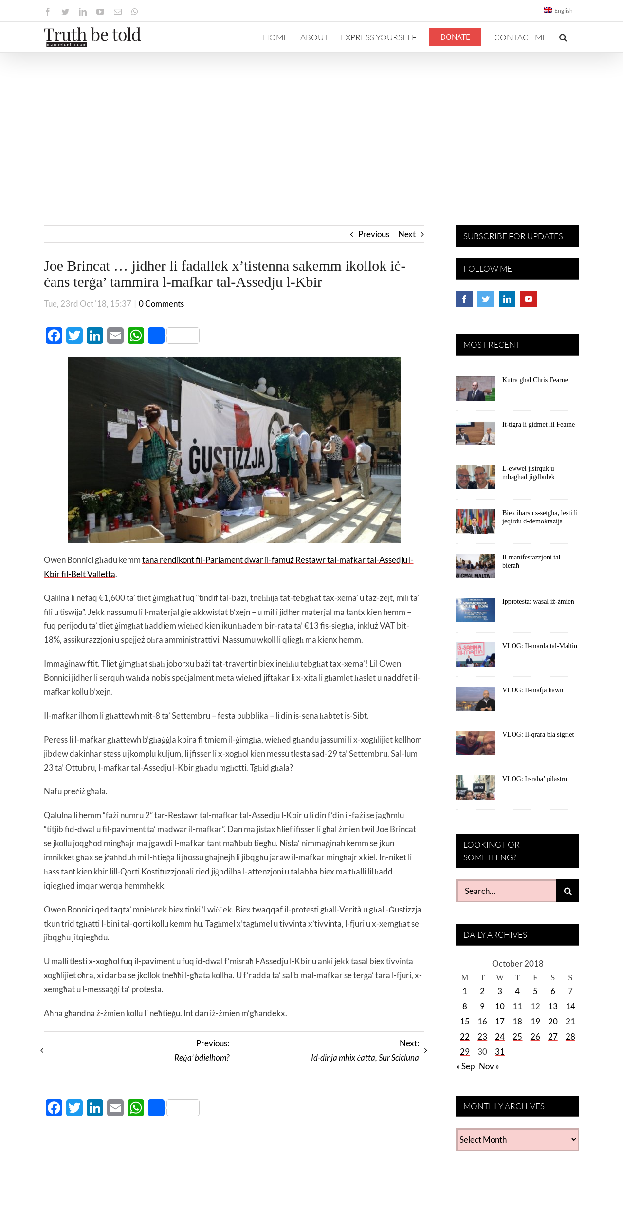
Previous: (201, 1050)
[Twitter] (485, 299)
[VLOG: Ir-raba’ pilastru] (475, 790)
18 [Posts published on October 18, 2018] (517, 1021)
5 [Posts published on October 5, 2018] (535, 991)
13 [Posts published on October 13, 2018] (553, 1006)
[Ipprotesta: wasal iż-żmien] (475, 613)
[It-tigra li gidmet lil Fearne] (475, 436)
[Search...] (506, 890)
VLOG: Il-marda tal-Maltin (539, 646)
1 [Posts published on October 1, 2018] (464, 991)
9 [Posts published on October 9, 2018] (482, 1006)
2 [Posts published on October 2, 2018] (482, 991)
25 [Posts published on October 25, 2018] (517, 1036)
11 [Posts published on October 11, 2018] (517, 1006)
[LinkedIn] (507, 299)
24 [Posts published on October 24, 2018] (500, 1036)
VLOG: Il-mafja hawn (532, 690)
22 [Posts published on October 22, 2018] (465, 1036)
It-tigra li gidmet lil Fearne (538, 424)
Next (407, 234)
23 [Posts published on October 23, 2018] (482, 1036)
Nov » (489, 1066)
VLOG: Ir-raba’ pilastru (534, 778)
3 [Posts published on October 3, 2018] (499, 991)
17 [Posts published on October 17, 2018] (500, 1021)
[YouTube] (528, 299)
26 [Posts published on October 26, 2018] (535, 1036)
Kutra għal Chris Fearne (535, 380)
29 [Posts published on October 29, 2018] (465, 1051)
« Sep (465, 1066)
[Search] (567, 890)
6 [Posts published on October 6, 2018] (552, 991)
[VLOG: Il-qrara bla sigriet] (475, 746)
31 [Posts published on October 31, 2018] (500, 1051)
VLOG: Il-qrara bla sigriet (538, 734)
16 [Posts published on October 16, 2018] (482, 1021)
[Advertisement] (311, 125)
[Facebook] (464, 299)
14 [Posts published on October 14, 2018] (570, 1006)
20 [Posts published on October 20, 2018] (553, 1021)
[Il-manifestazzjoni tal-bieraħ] (475, 569)
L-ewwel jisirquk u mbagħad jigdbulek (528, 473)
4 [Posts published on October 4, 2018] (517, 991)
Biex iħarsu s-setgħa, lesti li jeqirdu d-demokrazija (540, 517)
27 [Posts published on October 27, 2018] (553, 1036)
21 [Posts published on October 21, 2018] (570, 1021)
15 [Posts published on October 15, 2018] (465, 1021)
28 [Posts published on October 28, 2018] (570, 1036)
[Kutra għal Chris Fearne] (475, 392)
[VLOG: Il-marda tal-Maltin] (475, 657)
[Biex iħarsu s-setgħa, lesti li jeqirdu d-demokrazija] (475, 524)
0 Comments (161, 303)
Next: (365, 1050)
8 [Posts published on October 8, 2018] (464, 1006)
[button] (563, 37)
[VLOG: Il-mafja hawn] (475, 702)
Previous (373, 234)
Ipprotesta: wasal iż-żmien (538, 601)
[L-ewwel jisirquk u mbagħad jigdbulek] (475, 480)
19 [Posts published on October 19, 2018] (535, 1021)
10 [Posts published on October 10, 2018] (500, 1006)
